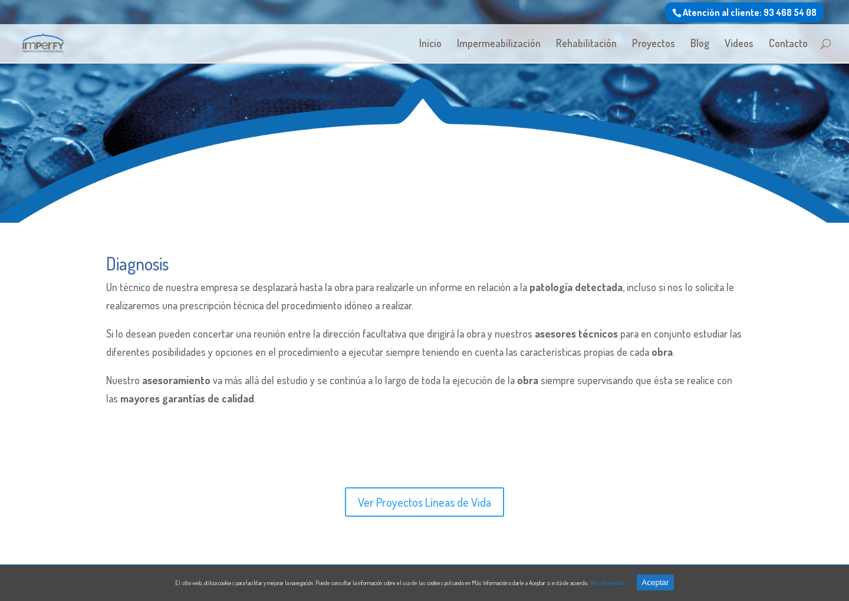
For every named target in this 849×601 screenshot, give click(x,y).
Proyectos (653, 44)
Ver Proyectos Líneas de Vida (424, 502)
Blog (699, 44)
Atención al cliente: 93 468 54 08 (750, 12)
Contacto (788, 44)
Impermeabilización (499, 44)
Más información (607, 582)
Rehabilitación (586, 44)
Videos (739, 44)
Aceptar (655, 582)
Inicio (430, 44)
